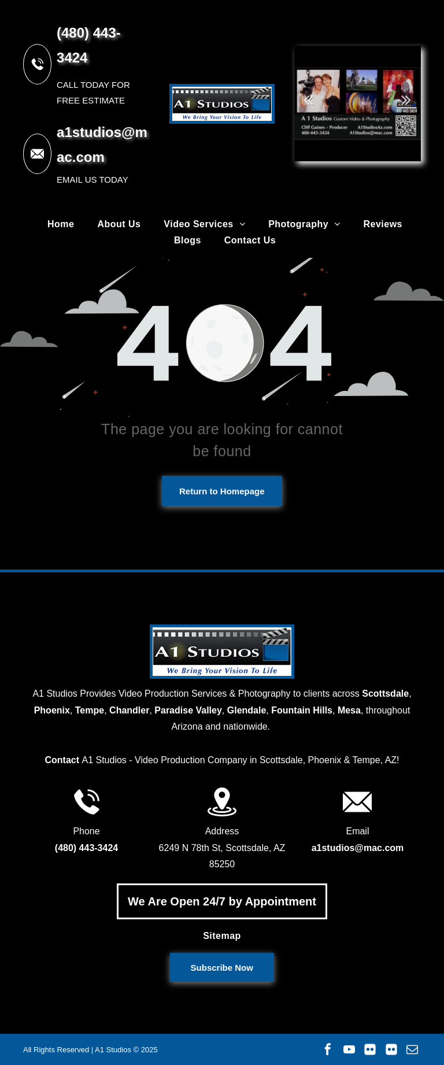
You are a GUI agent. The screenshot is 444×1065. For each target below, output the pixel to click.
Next (406, 99)
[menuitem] (61, 224)
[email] (412, 1049)
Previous (308, 99)
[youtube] (349, 1049)
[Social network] (370, 1049)
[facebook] (327, 1049)
